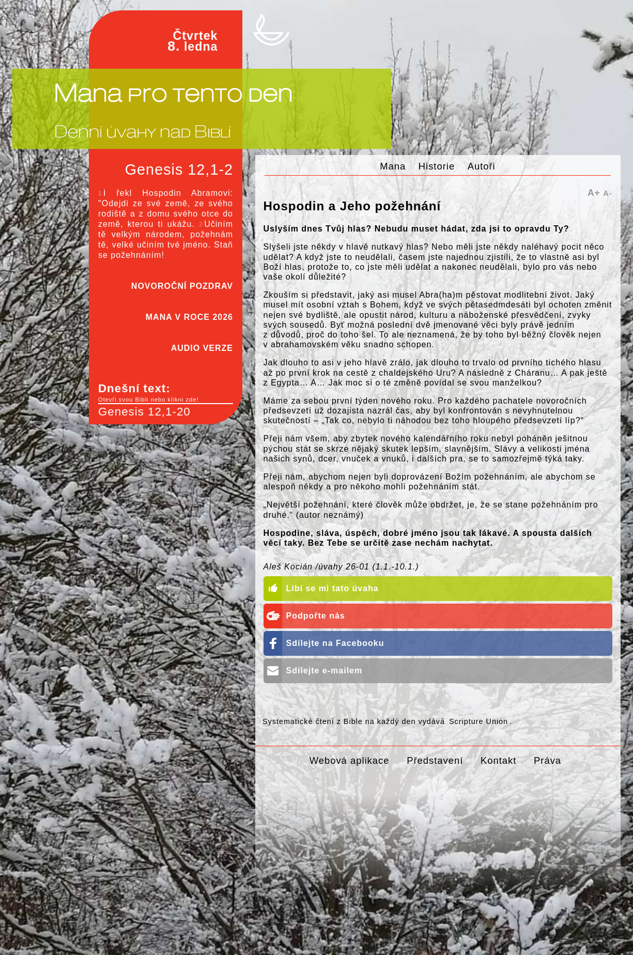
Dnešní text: (165, 393)
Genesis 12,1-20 (144, 411)
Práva (547, 760)
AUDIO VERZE (202, 348)
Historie (437, 166)
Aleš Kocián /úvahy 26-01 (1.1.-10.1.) (341, 566)
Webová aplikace (350, 760)
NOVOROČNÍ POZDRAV (182, 286)
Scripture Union (478, 721)
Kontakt (498, 760)
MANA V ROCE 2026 (189, 317)
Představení (435, 760)
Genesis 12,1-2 (179, 169)
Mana (393, 166)
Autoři (482, 166)
